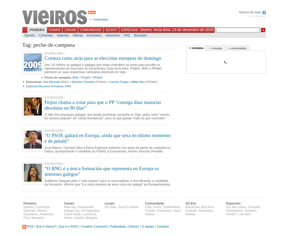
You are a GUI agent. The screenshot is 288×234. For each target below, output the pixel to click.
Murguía (91, 218)
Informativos (234, 210)
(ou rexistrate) (257, 16)
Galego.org (71, 210)
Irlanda (190, 214)
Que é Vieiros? (46, 226)
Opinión (29, 35)
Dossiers (251, 210)
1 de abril (244, 214)
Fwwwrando (85, 207)
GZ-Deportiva (90, 210)
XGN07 (231, 214)
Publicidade (101, 19)
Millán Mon (138, 81)
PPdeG (98, 77)
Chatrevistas (171, 207)
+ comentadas (237, 48)
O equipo (148, 226)
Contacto (163, 226)
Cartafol (78, 218)
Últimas (78, 35)
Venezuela (205, 210)
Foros (157, 207)
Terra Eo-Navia (128, 207)
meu (260, 12)
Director (133, 226)
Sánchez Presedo (82, 81)
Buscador (140, 35)
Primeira (37, 30)
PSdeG (86, 77)
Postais (150, 210)
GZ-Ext (111, 30)
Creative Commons (94, 226)
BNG (75, 77)
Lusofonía (89, 214)
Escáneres (94, 35)
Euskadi (191, 210)
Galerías (62, 35)
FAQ (127, 35)
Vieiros (59, 17)
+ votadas (215, 48)
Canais (55, 30)
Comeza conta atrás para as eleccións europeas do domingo (103, 58)
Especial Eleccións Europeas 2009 (48, 86)
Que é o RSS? (68, 226)
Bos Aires (207, 207)
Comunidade (90, 30)
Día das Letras (236, 207)
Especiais (129, 30)
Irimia (68, 218)
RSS (28, 226)
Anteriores (113, 35)
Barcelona (193, 207)
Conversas (164, 210)
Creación (254, 207)
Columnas (46, 35)
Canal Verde (72, 214)
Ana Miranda (51, 81)
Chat (148, 207)
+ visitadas (196, 48)
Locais (70, 30)
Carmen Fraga (118, 81)
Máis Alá (70, 207)
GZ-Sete (110, 207)
